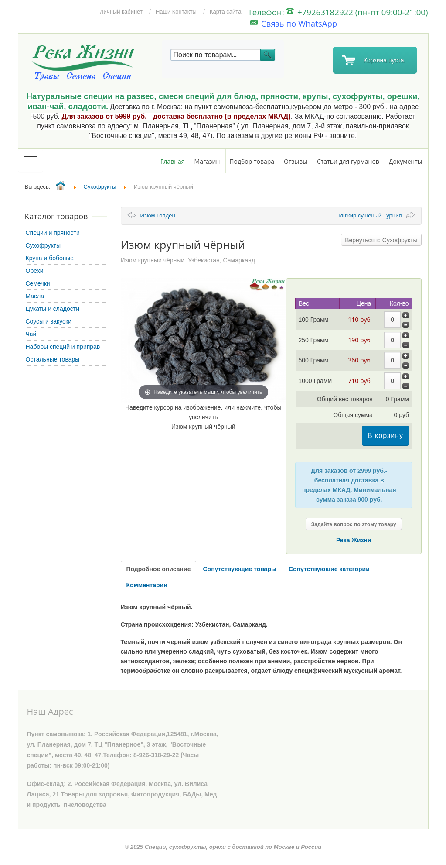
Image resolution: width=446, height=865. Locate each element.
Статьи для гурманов (348, 161)
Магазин (207, 161)
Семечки (38, 283)
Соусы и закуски (49, 321)
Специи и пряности (53, 232)
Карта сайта (225, 11)
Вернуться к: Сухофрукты (381, 240)
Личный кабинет (121, 11)
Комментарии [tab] (146, 585)
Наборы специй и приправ (63, 346)
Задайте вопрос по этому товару (353, 524)
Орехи (35, 270)
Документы (405, 161)
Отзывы (295, 161)
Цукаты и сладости (52, 308)
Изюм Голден (157, 215)
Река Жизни (353, 540)
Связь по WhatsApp (293, 23)
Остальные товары (53, 359)
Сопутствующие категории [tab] (329, 568)
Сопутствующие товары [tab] (239, 568)
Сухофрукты (43, 245)
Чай (31, 334)
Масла (35, 296)
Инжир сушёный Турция (370, 215)
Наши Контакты (176, 11)
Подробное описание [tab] (158, 568)
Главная (172, 161)
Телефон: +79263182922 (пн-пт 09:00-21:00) (338, 12)
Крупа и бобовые (50, 258)
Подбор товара (251, 161)
